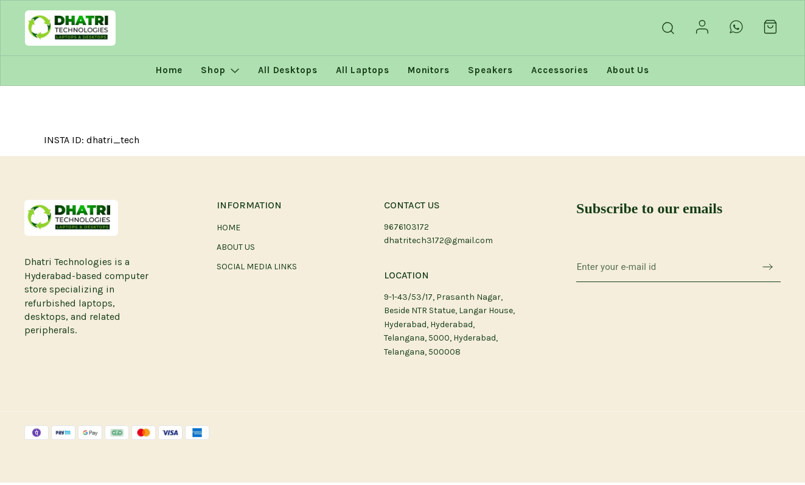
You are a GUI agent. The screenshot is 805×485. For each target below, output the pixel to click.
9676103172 (406, 227)
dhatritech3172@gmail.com (438, 240)
